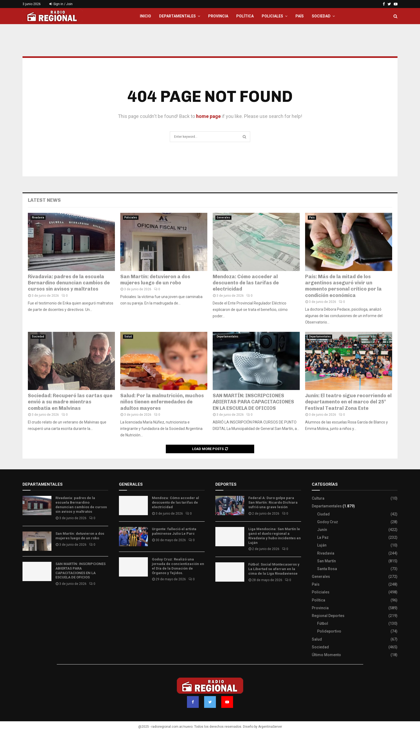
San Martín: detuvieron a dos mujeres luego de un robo (155, 280)
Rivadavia (38, 217)
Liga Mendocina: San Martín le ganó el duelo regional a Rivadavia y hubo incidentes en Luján (274, 536)
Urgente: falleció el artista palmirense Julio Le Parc (174, 531)
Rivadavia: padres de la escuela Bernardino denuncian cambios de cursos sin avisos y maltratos (69, 283)
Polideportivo (329, 631)
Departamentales (177, 16)
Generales (223, 217)
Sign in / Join (61, 4)
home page (208, 116)
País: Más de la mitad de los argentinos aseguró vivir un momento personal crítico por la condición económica (343, 286)
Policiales (272, 16)
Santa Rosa (327, 569)
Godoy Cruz (327, 522)
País (299, 16)
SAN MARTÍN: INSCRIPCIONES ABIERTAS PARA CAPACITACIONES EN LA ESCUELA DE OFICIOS (253, 402)
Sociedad (321, 16)
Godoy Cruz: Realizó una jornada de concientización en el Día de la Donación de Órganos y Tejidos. (178, 566)
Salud (128, 336)
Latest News (44, 200)
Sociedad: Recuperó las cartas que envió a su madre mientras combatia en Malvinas (70, 402)
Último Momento (326, 655)
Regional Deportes (328, 616)
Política (245, 16)
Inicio (145, 16)
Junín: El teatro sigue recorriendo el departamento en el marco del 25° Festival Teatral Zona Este (348, 402)
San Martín (326, 561)
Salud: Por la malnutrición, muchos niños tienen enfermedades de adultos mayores (162, 402)
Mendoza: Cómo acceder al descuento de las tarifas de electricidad (246, 283)
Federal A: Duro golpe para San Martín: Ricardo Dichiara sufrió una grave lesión (273, 502)
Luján (322, 545)
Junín (322, 529)
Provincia (218, 16)
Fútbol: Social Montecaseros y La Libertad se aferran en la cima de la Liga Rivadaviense (273, 568)
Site (226, 596)
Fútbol (322, 623)
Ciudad (323, 514)
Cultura (318, 498)
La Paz (323, 537)
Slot (219, 596)
